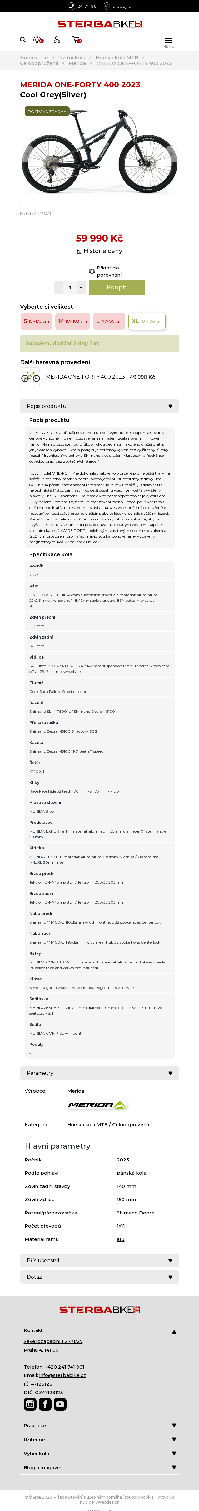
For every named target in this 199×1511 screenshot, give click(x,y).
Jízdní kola (71, 57)
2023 (123, 1160)
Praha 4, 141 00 (41, 1350)
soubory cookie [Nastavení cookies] (139, 1497)
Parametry (99, 1073)
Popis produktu (99, 406)
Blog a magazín (100, 1467)
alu (121, 1239)
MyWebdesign (106, 1502)
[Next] (172, 154)
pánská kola (132, 1173)
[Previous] (27, 154)
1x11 (121, 1226)
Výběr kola (100, 1453)
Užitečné (100, 1439)
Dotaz (99, 1277)
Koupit (117, 287)
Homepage (34, 57)
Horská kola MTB (117, 57)
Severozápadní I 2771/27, (53, 1341)
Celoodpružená (39, 63)
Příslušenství (99, 1260)
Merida (77, 63)
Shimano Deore (136, 1213)
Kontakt (100, 1330)
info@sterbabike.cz (62, 1375)
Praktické (100, 1425)
